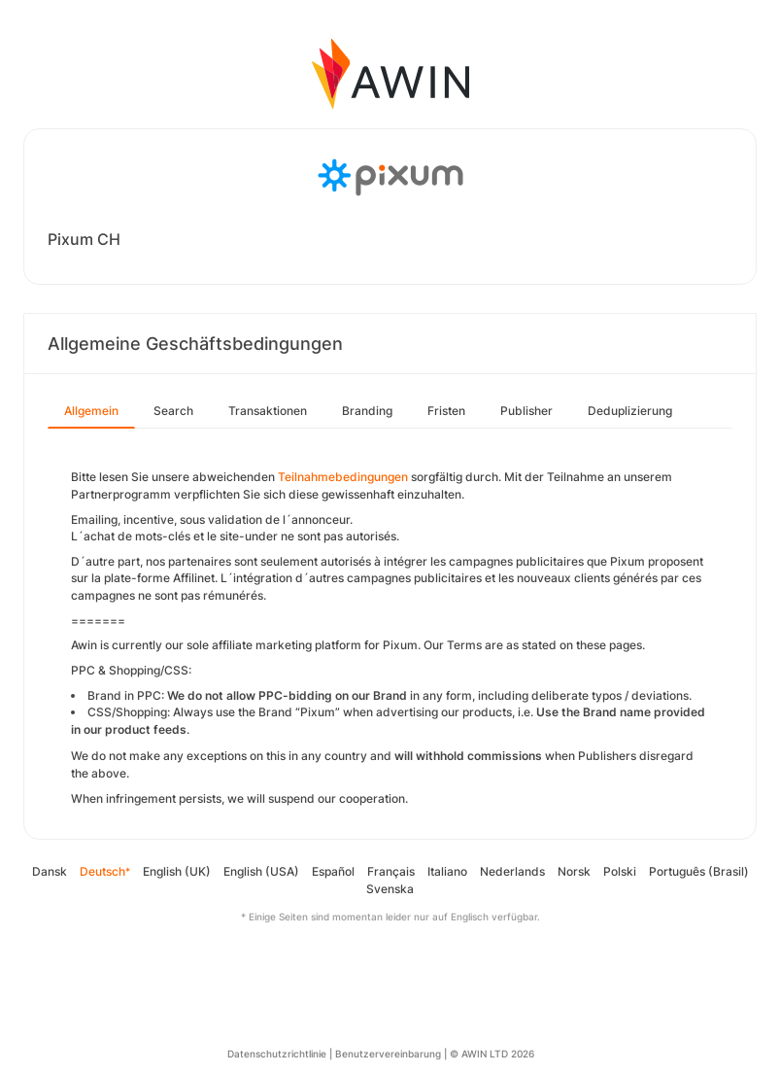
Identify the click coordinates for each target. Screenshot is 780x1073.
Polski (619, 871)
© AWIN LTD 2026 (492, 1053)
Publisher (526, 410)
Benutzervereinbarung (388, 1053)
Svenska (390, 889)
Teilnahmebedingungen (343, 476)
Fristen (446, 410)
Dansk (49, 871)
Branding (367, 410)
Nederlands (512, 871)
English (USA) (261, 871)
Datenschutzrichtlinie (276, 1053)
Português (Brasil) (699, 871)
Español (333, 871)
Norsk (574, 871)
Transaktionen (267, 410)
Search (173, 410)
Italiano (447, 871)
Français (391, 871)
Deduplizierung (630, 410)
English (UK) (177, 871)
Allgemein (91, 410)
